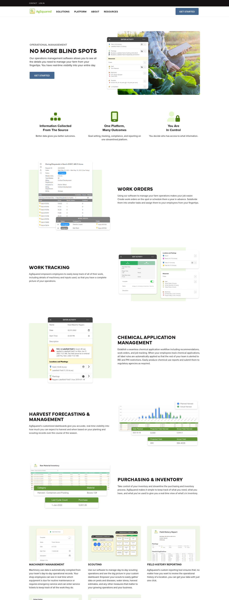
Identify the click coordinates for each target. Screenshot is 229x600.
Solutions (63, 11)
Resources (111, 11)
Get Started (187, 11)
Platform (80, 11)
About (95, 11)
